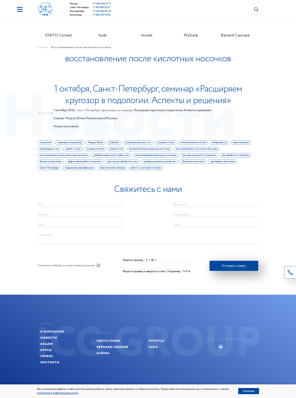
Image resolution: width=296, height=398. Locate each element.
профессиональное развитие (161, 162)
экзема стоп (117, 150)
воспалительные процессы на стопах (150, 150)
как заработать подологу (236, 156)
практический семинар (113, 169)
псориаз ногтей (96, 150)
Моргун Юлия (96, 144)
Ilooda (148, 36)
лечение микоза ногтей (194, 144)
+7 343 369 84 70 (95, 11)
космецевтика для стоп (139, 144)
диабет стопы (74, 150)
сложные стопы (166, 144)
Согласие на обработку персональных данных (67, 268)
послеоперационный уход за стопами (157, 156)
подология (46, 144)
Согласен (248, 391)
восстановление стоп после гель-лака (198, 150)
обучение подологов (194, 162)
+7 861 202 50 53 (94, 14)
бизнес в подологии (52, 162)
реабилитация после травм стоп (112, 156)
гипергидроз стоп (50, 150)
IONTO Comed (59, 36)
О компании (54, 335)
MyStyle (192, 36)
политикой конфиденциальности (57, 393)
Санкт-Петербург (50, 169)
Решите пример (134, 262)
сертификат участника (223, 162)
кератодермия (242, 144)
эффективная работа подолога (85, 162)
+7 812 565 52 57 (94, 7)
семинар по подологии (71, 144)
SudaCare (115, 144)
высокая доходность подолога (200, 156)
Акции (48, 347)
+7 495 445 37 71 (95, 3)
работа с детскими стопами (147, 169)
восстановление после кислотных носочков (65, 156)
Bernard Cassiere (236, 36)
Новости (50, 341)
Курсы (47, 354)
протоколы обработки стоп (124, 162)
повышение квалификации (80, 169)
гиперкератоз (220, 144)
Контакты (51, 366)
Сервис (48, 360)
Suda (104, 36)
